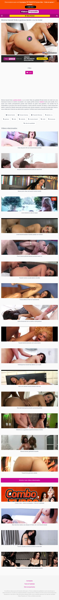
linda (14, 119)
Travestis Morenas (36, 115)
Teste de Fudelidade (29, 584)
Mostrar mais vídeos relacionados (29, 480)
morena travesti (33, 119)
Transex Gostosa (23, 115)
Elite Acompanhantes (29, 587)
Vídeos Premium (29, 16)
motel (43, 119)
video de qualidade (29, 123)
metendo (41, 102)
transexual (51, 119)
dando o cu (48, 115)
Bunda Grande (10, 115)
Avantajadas (29, 581)
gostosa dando (17, 100)
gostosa (6, 119)
